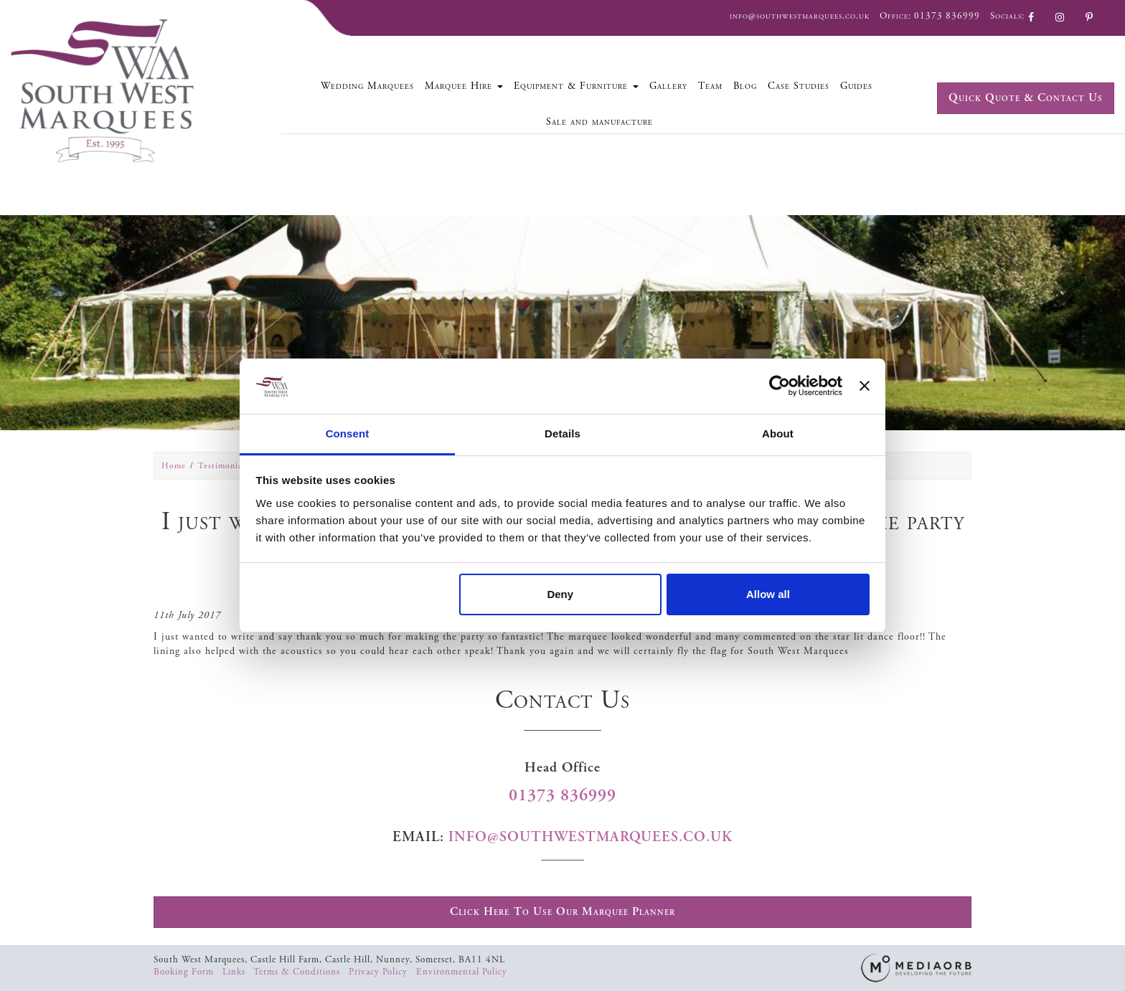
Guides (856, 86)
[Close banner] (865, 386)
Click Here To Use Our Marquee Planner (562, 911)
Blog (745, 86)
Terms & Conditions (298, 972)
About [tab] (778, 433)
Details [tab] (562, 433)
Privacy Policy (379, 972)
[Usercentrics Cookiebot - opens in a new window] (779, 386)
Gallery (668, 86)
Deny (560, 594)
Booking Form (185, 972)
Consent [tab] (347, 433)
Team (710, 86)
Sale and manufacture (599, 121)
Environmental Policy (461, 972)
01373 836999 (947, 16)
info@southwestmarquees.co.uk (800, 16)
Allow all (768, 594)
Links (235, 972)
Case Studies (798, 86)
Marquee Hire (464, 86)
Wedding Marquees (367, 86)
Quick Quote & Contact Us (1026, 97)
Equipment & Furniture (576, 86)
